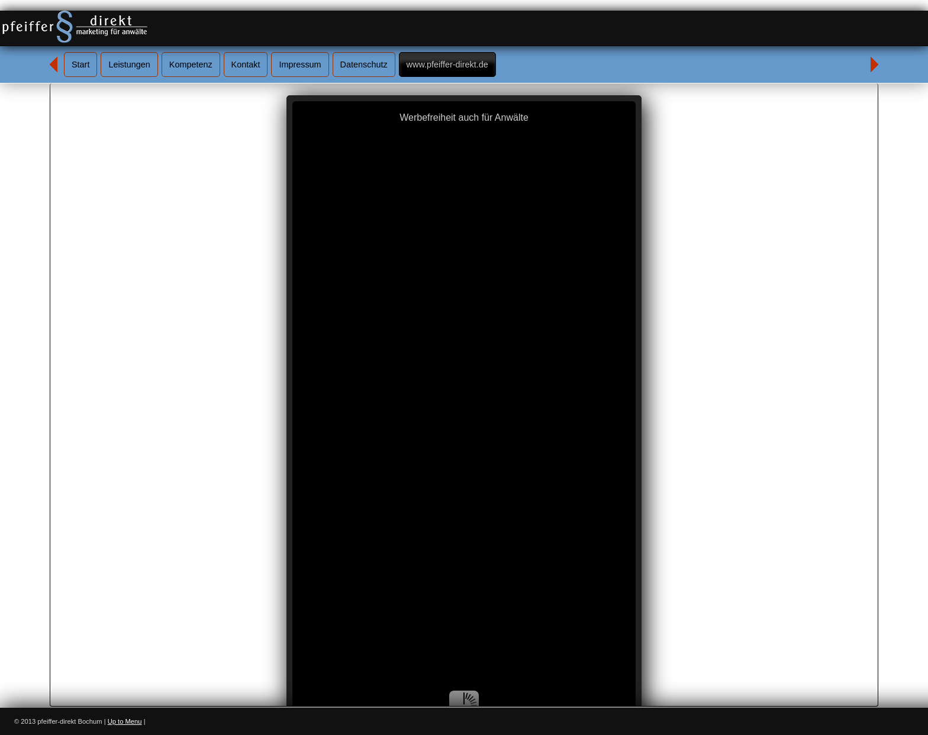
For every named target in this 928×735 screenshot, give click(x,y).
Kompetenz (190, 64)
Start (80, 64)
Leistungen (129, 64)
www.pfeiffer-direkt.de (447, 64)
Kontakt (245, 64)
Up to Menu (125, 721)
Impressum (300, 64)
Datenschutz (364, 64)
